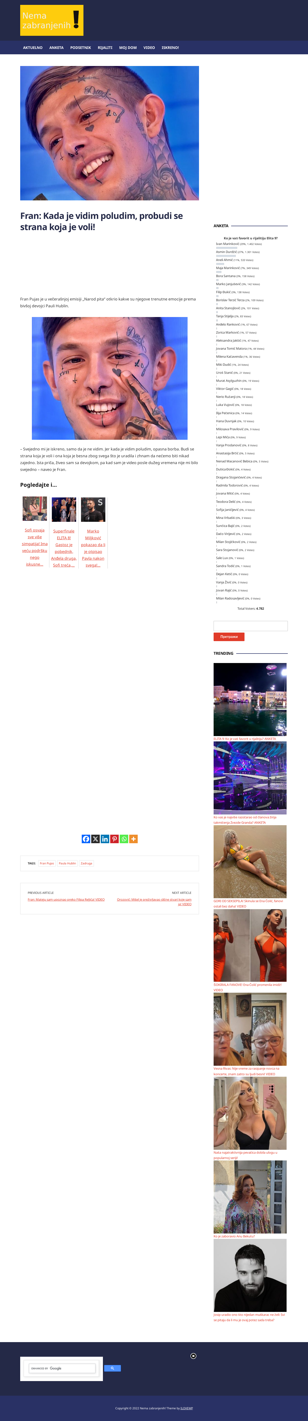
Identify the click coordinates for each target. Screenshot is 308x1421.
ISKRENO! (170, 47)
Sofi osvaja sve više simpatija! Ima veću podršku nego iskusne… (35, 537)
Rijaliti (105, 47)
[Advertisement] (199, 16)
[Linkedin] (105, 839)
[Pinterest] (114, 839)
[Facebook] (86, 839)
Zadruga (86, 863)
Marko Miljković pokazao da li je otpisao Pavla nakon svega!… (93, 538)
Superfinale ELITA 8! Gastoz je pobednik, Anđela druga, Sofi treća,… (64, 538)
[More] (133, 839)
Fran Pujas (47, 863)
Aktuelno (33, 47)
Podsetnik (80, 47)
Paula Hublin (67, 863)
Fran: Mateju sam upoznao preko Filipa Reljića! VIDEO (66, 899)
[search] (62, 1368)
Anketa (56, 47)
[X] (95, 839)
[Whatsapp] (124, 839)
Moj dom (128, 47)
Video (149, 47)
